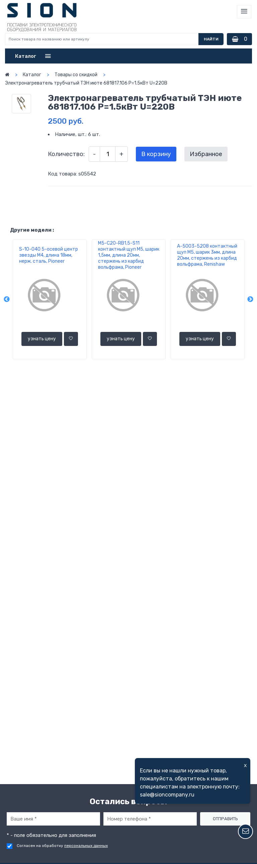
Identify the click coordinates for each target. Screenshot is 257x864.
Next (250, 299)
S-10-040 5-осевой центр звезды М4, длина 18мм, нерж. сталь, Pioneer (48, 255)
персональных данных (86, 845)
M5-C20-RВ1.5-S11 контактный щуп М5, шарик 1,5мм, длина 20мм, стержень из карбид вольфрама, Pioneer (128, 255)
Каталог (32, 75)
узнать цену (42, 339)
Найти (211, 39)
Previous (6, 299)
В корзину (156, 154)
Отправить (225, 818)
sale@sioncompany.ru (167, 794)
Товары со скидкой (76, 75)
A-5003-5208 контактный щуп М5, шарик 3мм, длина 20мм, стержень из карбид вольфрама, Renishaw (207, 255)
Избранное (206, 154)
